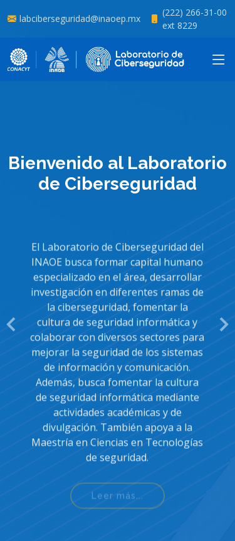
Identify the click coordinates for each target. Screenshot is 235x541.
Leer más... (117, 502)
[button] (12, 325)
